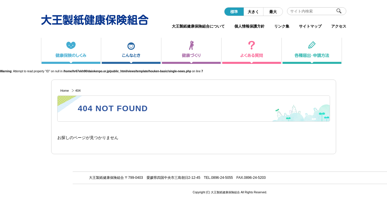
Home (64, 90)
